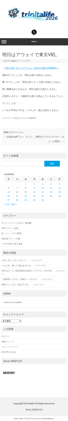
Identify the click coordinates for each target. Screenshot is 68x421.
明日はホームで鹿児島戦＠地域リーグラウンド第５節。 (28, 271)
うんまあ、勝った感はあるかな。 (17, 265)
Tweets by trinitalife (12, 302)
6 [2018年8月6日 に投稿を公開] (8, 188)
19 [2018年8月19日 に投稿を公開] (59, 192)
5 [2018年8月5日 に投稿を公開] (59, 184)
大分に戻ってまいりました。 (15, 260)
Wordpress (48, 418)
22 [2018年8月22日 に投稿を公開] (26, 196)
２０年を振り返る (10, 244)
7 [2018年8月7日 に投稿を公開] (17, 188)
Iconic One (18, 418)
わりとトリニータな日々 (25, 118)
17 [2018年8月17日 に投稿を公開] (43, 192)
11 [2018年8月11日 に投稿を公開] (51, 188)
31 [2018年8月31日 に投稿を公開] (43, 200)
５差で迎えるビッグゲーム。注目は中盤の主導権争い (31, 68)
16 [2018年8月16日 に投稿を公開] (34, 192)
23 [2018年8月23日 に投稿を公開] (34, 196)
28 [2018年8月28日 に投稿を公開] (17, 200)
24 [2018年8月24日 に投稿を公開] (43, 196)
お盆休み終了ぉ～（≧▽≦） (19, 136)
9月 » (14, 204)
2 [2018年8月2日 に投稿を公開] (34, 184)
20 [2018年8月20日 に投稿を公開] (8, 196)
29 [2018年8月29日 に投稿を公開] (26, 200)
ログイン (6, 336)
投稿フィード (8, 341)
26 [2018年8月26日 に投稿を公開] (59, 196)
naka (13, 61)
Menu (34, 41)
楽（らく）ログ (9, 233)
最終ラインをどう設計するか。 (16, 284)
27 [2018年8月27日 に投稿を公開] (8, 200)
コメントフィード (10, 347)
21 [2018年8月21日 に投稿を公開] (17, 196)
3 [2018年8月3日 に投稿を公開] (42, 184)
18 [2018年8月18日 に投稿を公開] (51, 192)
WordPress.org (9, 352)
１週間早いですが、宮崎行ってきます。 (20, 279)
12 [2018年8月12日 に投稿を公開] (59, 188)
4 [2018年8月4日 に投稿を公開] (51, 184)
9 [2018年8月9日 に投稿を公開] (34, 188)
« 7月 (6, 204)
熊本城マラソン (9, 238)
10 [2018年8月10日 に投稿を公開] (43, 188)
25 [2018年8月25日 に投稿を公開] (51, 196)
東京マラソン (8, 228)
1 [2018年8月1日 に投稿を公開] (25, 184)
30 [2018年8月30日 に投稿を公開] (34, 200)
